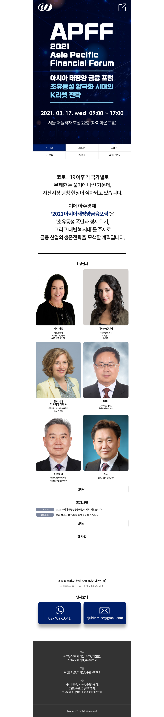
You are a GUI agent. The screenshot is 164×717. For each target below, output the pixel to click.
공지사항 (81, 155)
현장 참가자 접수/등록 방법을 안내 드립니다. (77, 515)
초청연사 (114, 147)
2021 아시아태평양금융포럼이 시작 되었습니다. (79, 509)
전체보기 (82, 489)
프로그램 (81, 147)
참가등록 (49, 155)
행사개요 (49, 147)
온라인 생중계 (114, 155)
